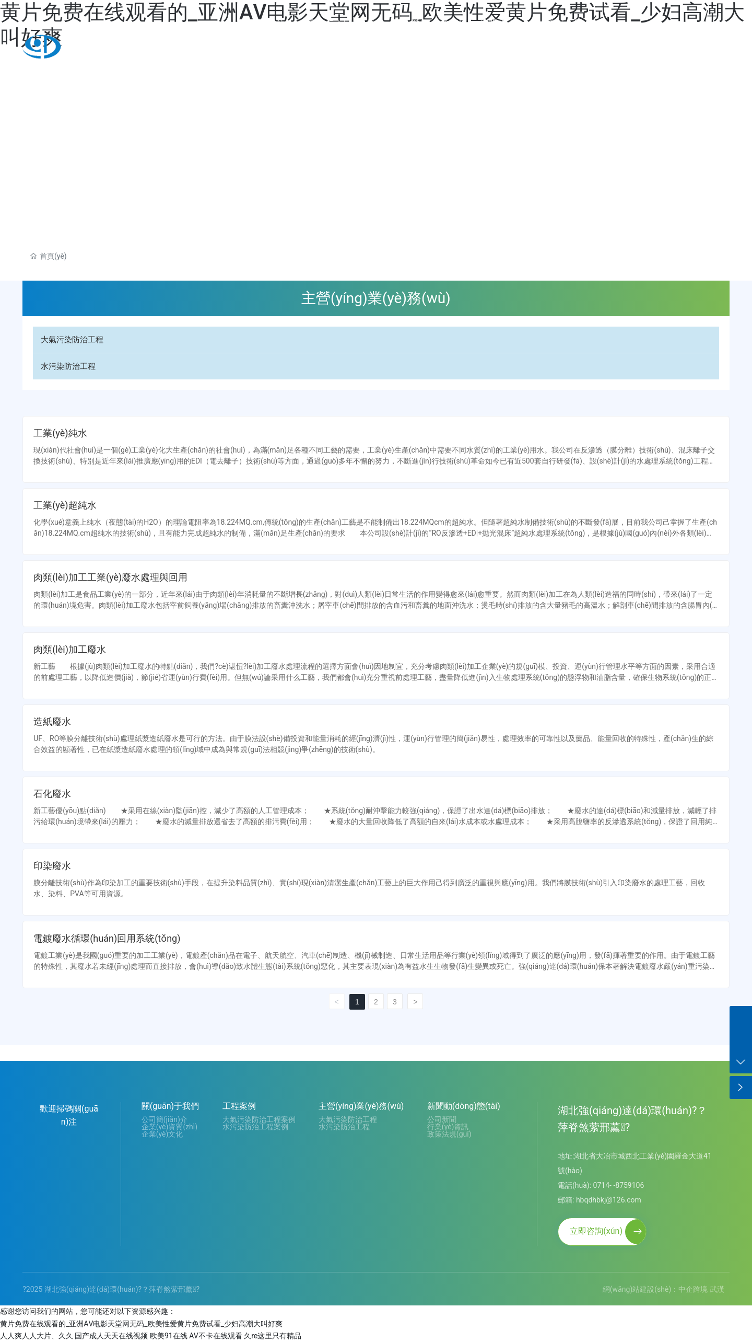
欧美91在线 (168, 1336)
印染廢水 (52, 865)
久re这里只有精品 (272, 1336)
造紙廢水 (52, 721)
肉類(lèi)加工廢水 (69, 649)
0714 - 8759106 (685, 47)
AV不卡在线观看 (215, 1336)
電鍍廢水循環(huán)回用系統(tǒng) (106, 938)
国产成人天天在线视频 (111, 1336)
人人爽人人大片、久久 (36, 1336)
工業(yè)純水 (60, 432)
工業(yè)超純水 (64, 505)
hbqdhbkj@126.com (608, 1200)
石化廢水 (52, 793)
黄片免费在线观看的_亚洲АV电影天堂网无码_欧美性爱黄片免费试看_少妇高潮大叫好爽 (141, 1324)
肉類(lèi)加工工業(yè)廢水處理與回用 (110, 577)
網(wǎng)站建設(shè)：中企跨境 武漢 (663, 1289)
